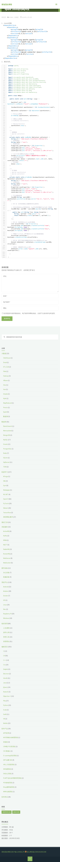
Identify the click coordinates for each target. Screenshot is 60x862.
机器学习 (5, 472)
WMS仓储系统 (8, 792)
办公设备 (6, 573)
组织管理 (5, 624)
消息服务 (5, 527)
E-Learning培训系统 (10, 756)
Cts (4, 665)
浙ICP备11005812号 (18, 852)
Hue (4, 389)
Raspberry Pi (7, 614)
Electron (6, 674)
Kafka (5, 536)
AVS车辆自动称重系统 (10, 737)
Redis (5, 453)
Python (5, 705)
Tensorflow (7, 513)
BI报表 (5, 742)
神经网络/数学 (8, 517)
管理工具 (6, 637)
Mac (4, 609)
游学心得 (6, 632)
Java (4, 683)
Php (4, 701)
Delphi (5, 669)
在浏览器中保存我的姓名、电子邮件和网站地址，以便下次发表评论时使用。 (29, 313)
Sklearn (5, 508)
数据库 (4, 422)
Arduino (5, 591)
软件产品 (5, 729)
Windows (6, 618)
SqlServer (6, 462)
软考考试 (5, 797)
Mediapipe (6, 490)
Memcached (7, 431)
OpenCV (5, 499)
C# (4, 656)
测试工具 (5, 522)
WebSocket (7, 563)
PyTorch (6, 503)
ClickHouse (7, 358)
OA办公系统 (7, 774)
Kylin (4, 398)
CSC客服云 (7, 751)
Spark (11, 17)
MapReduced (7, 403)
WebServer (6, 558)
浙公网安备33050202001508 (36, 852)
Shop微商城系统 (8, 787)
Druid (5, 362)
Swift (4, 714)
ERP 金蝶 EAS (7, 760)
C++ (4, 660)
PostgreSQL (7, 449)
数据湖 (5, 416)
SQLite (5, 458)
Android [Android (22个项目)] (7, 812)
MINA (5, 540)
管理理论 (6, 641)
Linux (5, 605)
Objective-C (7, 696)
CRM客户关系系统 (9, 746)
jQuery (5, 687)
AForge (5, 476)
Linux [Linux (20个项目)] (16, 812)
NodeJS (5, 692)
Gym (4, 485)
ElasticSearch (7, 426)
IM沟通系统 (7, 769)
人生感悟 (6, 628)
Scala (5, 710)
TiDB (4, 467)
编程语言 (5, 647)
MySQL (5, 440)
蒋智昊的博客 (7, 4)
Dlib (4, 481)
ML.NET (5, 494)
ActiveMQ (6, 531)
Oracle (5, 444)
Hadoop (6, 376)
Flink (4, 371)
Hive (4, 385)
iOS (4, 600)
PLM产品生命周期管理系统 (12, 778)
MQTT (5, 545)
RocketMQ (6, 554)
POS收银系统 (7, 783)
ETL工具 (6, 367)
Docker (5, 596)
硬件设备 (5, 568)
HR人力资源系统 (8, 764)
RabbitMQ (6, 549)
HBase (5, 380)
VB (4, 719)
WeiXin (5, 723)
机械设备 (6, 577)
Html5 (5, 678)
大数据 (16, 17)
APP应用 (6, 733)
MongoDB (6, 435)
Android (5, 587)
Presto (5, 407)
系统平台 (5, 582)
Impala (5, 394)
